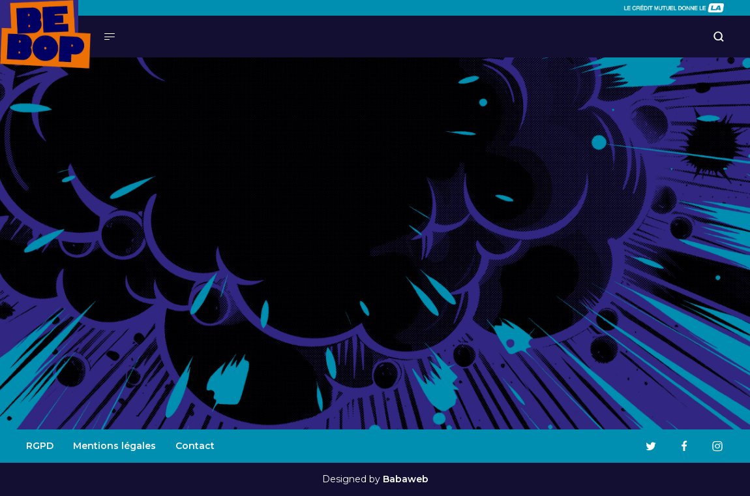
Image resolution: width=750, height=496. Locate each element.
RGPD (39, 446)
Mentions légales (114, 446)
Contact (195, 446)
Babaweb (405, 479)
